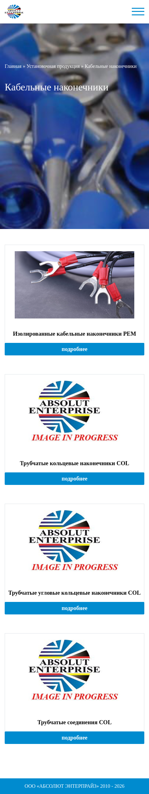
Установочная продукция (53, 66)
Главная (13, 66)
